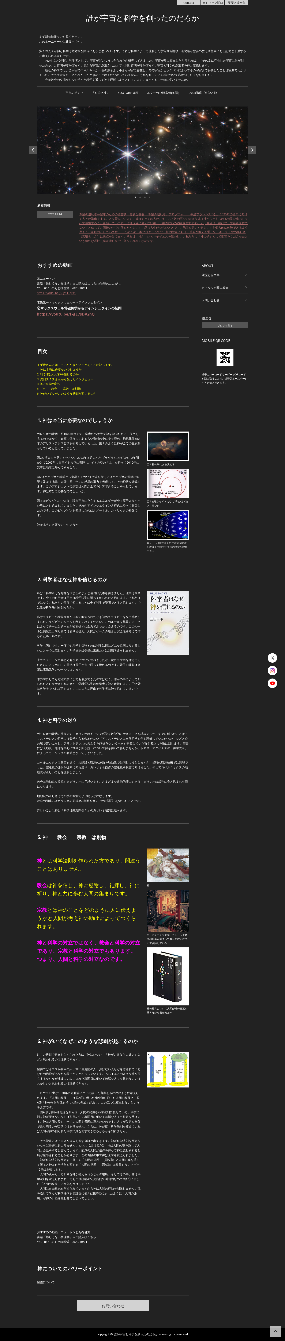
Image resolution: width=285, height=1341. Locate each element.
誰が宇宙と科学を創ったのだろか (142, 18)
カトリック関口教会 (212, 3)
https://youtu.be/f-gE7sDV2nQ (66, 314)
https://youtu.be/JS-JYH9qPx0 (56, 293)
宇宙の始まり (74, 93)
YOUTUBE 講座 (128, 93)
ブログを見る (225, 325)
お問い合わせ (113, 1305)
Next (252, 150)
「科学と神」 (100, 93)
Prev (33, 150)
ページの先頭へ (275, 1331)
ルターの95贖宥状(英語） (164, 93)
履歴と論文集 (236, 3)
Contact (188, 3)
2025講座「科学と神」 (204, 93)
